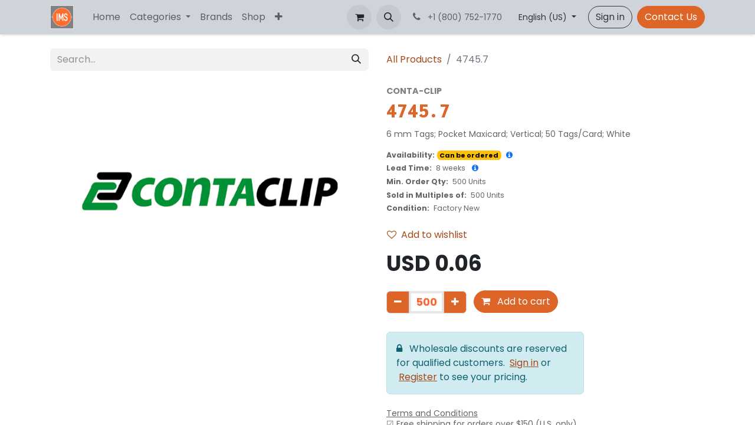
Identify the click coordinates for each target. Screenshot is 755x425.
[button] (388, 17)
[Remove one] (397, 302)
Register (418, 377)
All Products (414, 59)
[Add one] (455, 302)
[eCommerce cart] (359, 17)
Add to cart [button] (515, 301)
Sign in (610, 17)
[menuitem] (106, 17)
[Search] (356, 59)
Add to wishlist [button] (427, 234)
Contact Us (671, 17)
